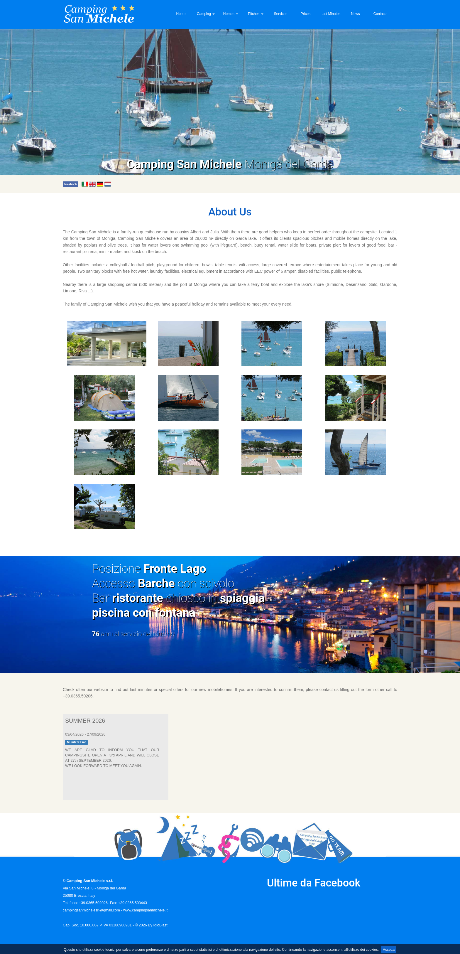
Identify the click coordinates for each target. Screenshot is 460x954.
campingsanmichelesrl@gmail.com (91, 910)
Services (280, 14)
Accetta (389, 950)
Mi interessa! (76, 742)
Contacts (380, 14)
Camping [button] (206, 14)
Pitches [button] (255, 14)
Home (180, 14)
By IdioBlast (158, 925)
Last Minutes (330, 14)
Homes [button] (230, 14)
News (355, 14)
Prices (305, 14)
